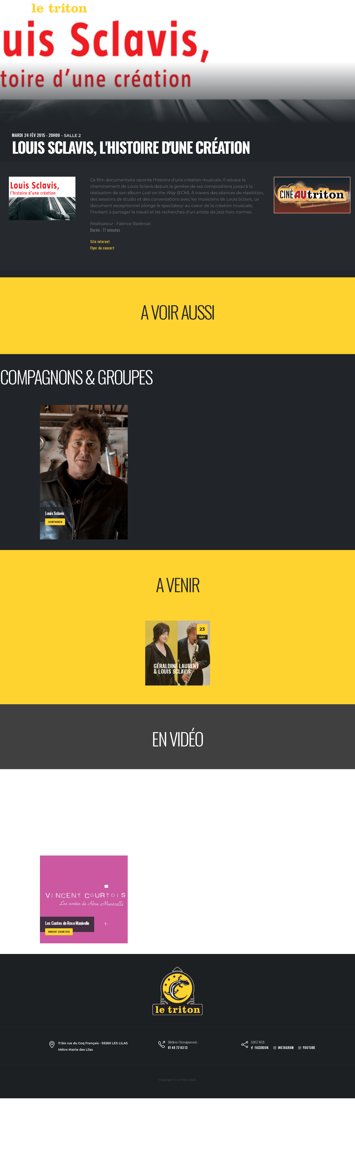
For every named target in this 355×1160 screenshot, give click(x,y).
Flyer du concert (102, 247)
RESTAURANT (271, 9)
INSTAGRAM (283, 1047)
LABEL (233, 9)
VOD (249, 9)
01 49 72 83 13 (177, 1047)
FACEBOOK (259, 1047)
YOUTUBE (306, 1047)
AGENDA (212, 9)
